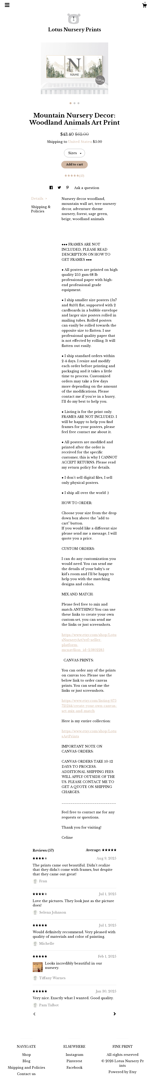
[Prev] (34, 1014)
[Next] (114, 1014)
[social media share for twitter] (60, 188)
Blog (26, 1061)
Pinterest (74, 1061)
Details (39, 199)
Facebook (74, 1068)
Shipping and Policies (26, 1068)
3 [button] (78, 103)
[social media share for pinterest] (68, 188)
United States (79, 142)
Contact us (26, 1074)
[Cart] (144, 6)
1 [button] (71, 103)
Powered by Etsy (123, 1072)
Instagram (74, 1055)
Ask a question (86, 188)
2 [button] (74, 103)
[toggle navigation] (7, 5)
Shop (26, 1055)
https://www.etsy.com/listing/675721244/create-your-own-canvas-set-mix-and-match (89, 706)
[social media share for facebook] (52, 188)
